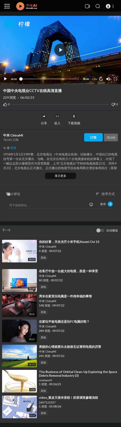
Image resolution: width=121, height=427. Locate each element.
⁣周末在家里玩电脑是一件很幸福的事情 (65, 296)
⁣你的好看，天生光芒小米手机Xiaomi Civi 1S (69, 242)
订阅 (93, 137)
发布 (106, 204)
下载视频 (74, 119)
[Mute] (108, 79)
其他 (13, 147)
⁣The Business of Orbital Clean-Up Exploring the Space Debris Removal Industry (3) (78, 373)
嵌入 (57, 119)
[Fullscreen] (115, 79)
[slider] (50, 79)
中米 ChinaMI (13, 135)
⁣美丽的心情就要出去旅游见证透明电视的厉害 (70, 346)
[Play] (5, 79)
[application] (60, 50)
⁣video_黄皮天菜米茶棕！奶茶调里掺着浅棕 (68, 397)
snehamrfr (45, 380)
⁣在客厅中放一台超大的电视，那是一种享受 (68, 271)
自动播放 (112, 230)
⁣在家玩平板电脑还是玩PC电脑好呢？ (64, 321)
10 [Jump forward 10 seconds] (101, 79)
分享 (44, 119)
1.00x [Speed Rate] (94, 79)
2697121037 (47, 402)
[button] (110, 6)
